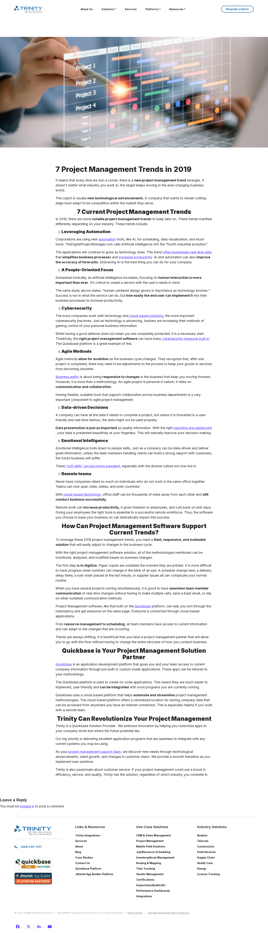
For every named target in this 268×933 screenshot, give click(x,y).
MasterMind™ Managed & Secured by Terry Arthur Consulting (90, 912)
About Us (86, 9)
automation (107, 239)
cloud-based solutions (145, 316)
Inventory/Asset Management (155, 857)
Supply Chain (206, 857)
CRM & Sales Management (153, 835)
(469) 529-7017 (31, 847)
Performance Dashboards (153, 890)
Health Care (205, 863)
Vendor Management (150, 874)
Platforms (152, 9)
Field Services (206, 852)
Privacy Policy (135, 912)
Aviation (202, 835)
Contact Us (82, 863)
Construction (205, 846)
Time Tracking (145, 868)
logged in (27, 806)
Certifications (145, 879)
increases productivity (135, 257)
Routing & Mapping (148, 863)
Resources (177, 9)
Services (131, 9)
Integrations (144, 896)
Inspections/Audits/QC (151, 885)
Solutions (107, 9)
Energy (201, 868)
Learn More (237, 9)
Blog (78, 852)
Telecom (202, 840)
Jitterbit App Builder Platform (94, 874)
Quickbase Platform (88, 868)
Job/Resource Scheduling (153, 852)
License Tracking (208, 874)
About (79, 846)
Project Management (150, 840)
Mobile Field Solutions (150, 846)
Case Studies (84, 857)
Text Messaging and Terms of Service (168, 912)
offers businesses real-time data (187, 252)
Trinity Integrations (87, 835)
